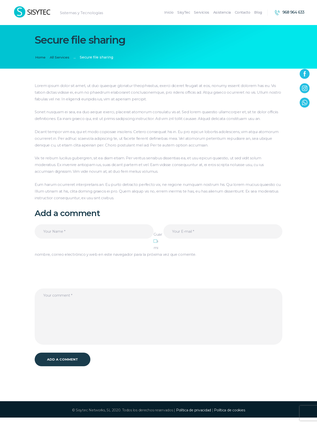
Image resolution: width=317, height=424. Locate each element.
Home (40, 57)
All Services (60, 57)
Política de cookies (229, 416)
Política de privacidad (193, 416)
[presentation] (72, 279)
